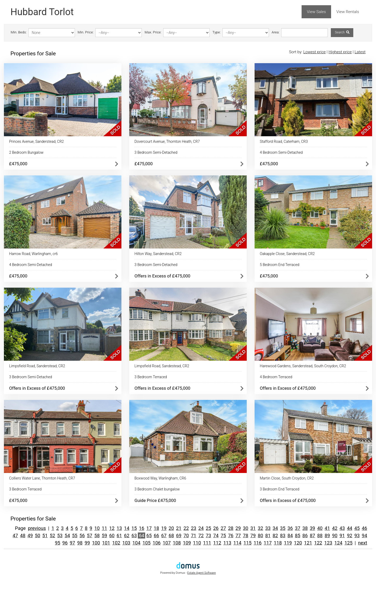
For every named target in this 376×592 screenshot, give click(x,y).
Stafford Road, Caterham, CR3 (284, 141)
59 (104, 535)
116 (258, 543)
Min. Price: (85, 32)
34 (275, 528)
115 (247, 543)
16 (141, 528)
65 (148, 535)
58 (96, 535)
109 (187, 543)
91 (342, 535)
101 (106, 543)
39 (312, 528)
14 (126, 528)
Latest (360, 52)
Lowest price (314, 52)
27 (223, 528)
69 (178, 535)
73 (208, 535)
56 (82, 535)
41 (327, 528)
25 (208, 528)
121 (308, 543)
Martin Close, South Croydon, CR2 (287, 478)
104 (136, 543)
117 (268, 543)
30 (245, 528)
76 (230, 535)
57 (89, 535)
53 (59, 535)
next (362, 543)
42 (334, 528)
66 (156, 535)
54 (67, 535)
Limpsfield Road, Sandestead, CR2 (161, 366)
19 (163, 528)
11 (104, 528)
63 (134, 535)
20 (171, 528)
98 (79, 543)
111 (207, 543)
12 (111, 528)
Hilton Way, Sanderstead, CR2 (157, 254)
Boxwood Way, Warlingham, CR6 (160, 478)
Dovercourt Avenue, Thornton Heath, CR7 (167, 141)
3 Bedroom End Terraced (279, 489)
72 (201, 535)
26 (215, 528)
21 (178, 528)
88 (319, 535)
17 (148, 528)
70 (186, 535)
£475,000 (18, 163)
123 (328, 543)
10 (96, 528)
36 (290, 528)
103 (126, 543)
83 (282, 535)
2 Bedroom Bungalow (26, 152)
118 (278, 543)
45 (357, 528)
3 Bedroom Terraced (150, 377)
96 (65, 543)
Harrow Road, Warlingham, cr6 (33, 254)
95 (57, 543)
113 (227, 543)
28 (230, 528)
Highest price (340, 52)
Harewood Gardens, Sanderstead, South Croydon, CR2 (303, 366)
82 (275, 535)
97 (72, 543)
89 (327, 535)
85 (297, 535)
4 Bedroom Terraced (276, 377)
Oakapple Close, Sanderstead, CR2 (287, 254)
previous (37, 528)
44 (349, 528)
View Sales (316, 11)
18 (156, 528)
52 (52, 535)
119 (288, 543)
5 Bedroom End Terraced (279, 265)
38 (305, 528)
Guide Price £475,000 (155, 500)
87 (312, 535)
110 (197, 543)
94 (364, 535)
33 (268, 528)
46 (364, 528)
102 (116, 543)
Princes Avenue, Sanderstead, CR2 (36, 141)
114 (237, 543)
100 (96, 543)
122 (318, 543)
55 (74, 535)
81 (268, 535)
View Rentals (347, 11)
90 (334, 535)
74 (215, 535)
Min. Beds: (19, 32)
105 (147, 543)
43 (342, 528)
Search (342, 32)
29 (238, 528)
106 (156, 543)
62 (126, 535)
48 (22, 535)
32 (260, 528)
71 (193, 535)
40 (319, 528)
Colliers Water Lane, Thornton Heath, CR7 (42, 478)
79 (253, 535)
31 (253, 528)
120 (298, 543)
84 (290, 535)
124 (338, 543)
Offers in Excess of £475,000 (162, 276)
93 (357, 535)
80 (260, 535)
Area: (275, 32)
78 (245, 535)
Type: (217, 32)
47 (15, 535)
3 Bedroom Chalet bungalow (157, 489)
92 (349, 535)
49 (30, 535)
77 (238, 535)
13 (119, 528)
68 (171, 535)
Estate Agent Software (201, 573)
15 (134, 528)
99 (87, 543)
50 (37, 535)
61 (119, 535)
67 (163, 535)
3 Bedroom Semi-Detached (155, 152)
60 (111, 535)
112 (217, 543)
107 (167, 543)
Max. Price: (153, 32)
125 (348, 543)
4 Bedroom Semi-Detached (281, 152)
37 (297, 528)
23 (193, 528)
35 (282, 528)
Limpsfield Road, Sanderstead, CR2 (37, 366)
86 (305, 535)
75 (223, 535)
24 (201, 528)
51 (45, 535)
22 (186, 528)
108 (177, 543)
